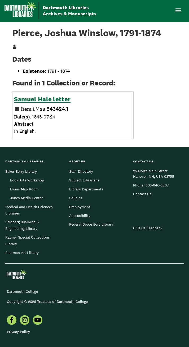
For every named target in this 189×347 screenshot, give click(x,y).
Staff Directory (81, 171)
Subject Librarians (84, 180)
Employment (79, 206)
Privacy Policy (18, 331)
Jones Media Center (26, 197)
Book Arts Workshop (27, 180)
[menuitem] (11, 320)
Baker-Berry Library (21, 171)
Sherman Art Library (22, 252)
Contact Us (142, 193)
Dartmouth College (22, 291)
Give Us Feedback (147, 228)
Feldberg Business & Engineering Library (22, 225)
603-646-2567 (157, 185)
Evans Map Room (24, 189)
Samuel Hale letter (42, 99)
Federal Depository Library (91, 224)
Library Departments (86, 189)
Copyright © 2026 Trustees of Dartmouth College (47, 301)
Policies (75, 197)
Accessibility (79, 215)
